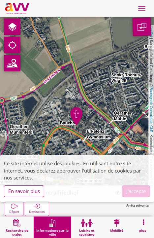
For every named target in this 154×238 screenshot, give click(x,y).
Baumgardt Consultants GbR (151, 110)
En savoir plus (24, 191)
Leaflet (151, 31)
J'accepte (136, 191)
